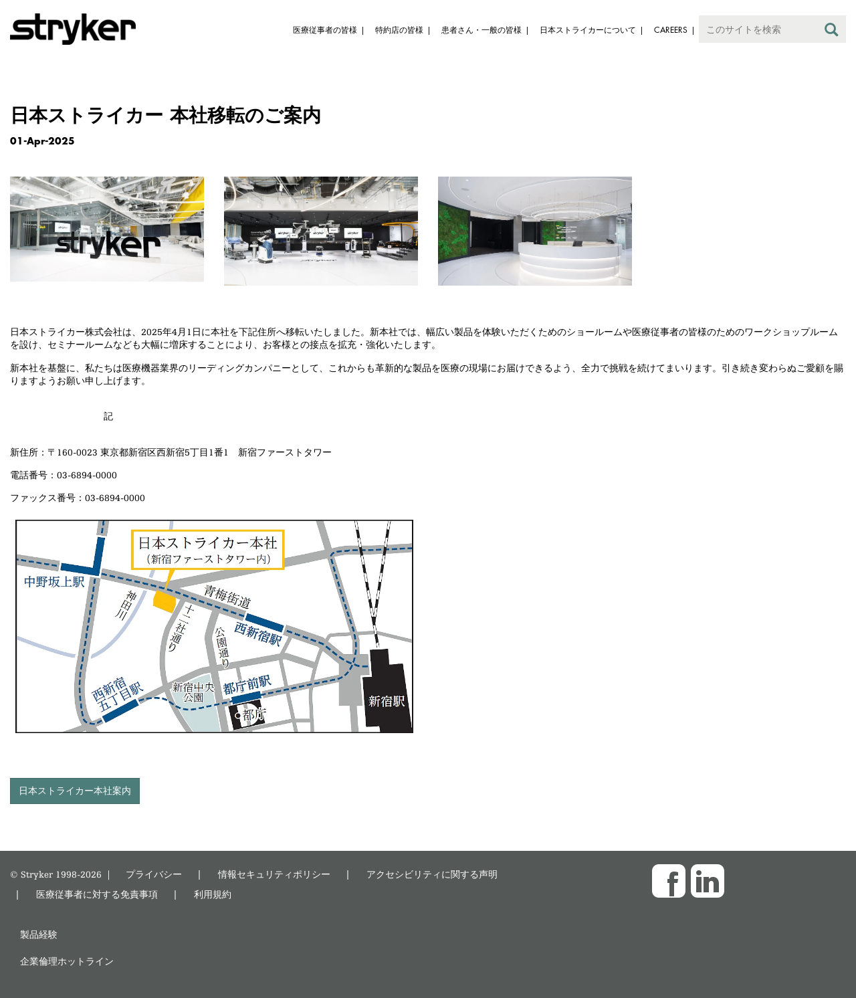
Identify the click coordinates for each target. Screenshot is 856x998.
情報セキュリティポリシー (274, 874)
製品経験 (39, 934)
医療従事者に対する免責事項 (97, 894)
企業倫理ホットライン (67, 961)
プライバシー (154, 874)
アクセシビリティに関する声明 (432, 874)
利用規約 (212, 894)
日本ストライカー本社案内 (75, 790)
